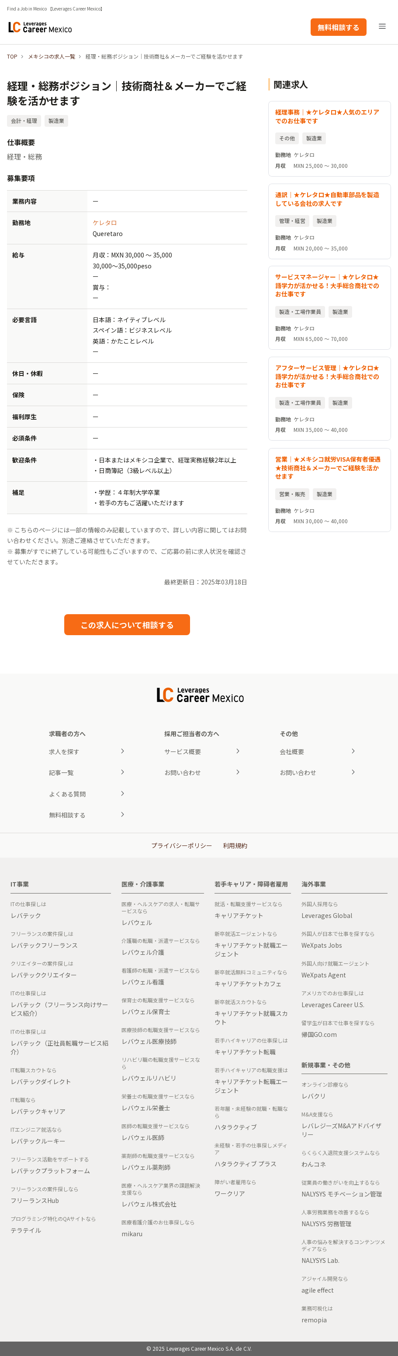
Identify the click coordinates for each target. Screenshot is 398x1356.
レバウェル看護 (142, 981)
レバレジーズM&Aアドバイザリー (341, 1130)
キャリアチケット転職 (245, 1051)
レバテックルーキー (38, 1141)
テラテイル (25, 1230)
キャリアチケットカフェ (248, 983)
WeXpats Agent (323, 974)
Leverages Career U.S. (332, 1004)
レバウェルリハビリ (149, 1078)
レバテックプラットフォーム (50, 1170)
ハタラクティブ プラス (246, 1163)
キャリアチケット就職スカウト (251, 1017)
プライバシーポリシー (181, 845)
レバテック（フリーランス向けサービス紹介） (59, 1009)
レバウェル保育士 (145, 1011)
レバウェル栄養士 (145, 1107)
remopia (314, 1319)
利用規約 (235, 845)
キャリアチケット (239, 915)
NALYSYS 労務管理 (326, 1223)
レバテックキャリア (38, 1111)
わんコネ (313, 1164)
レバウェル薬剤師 (145, 1167)
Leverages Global (326, 915)
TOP (12, 56)
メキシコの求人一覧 (51, 56)
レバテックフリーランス (44, 945)
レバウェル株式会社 (149, 1204)
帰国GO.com (319, 1034)
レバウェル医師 (142, 1137)
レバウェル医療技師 (149, 1041)
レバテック (25, 915)
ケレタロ (105, 222)
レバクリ (313, 1096)
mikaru (131, 1233)
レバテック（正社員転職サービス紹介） (59, 1047)
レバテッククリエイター (43, 974)
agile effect (317, 1290)
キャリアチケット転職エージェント (251, 1086)
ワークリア (230, 1193)
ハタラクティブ (236, 1127)
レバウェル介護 (142, 952)
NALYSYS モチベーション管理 (341, 1193)
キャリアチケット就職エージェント (251, 949)
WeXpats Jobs (321, 945)
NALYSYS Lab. (320, 1260)
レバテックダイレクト (40, 1081)
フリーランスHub (34, 1200)
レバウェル (136, 922)
